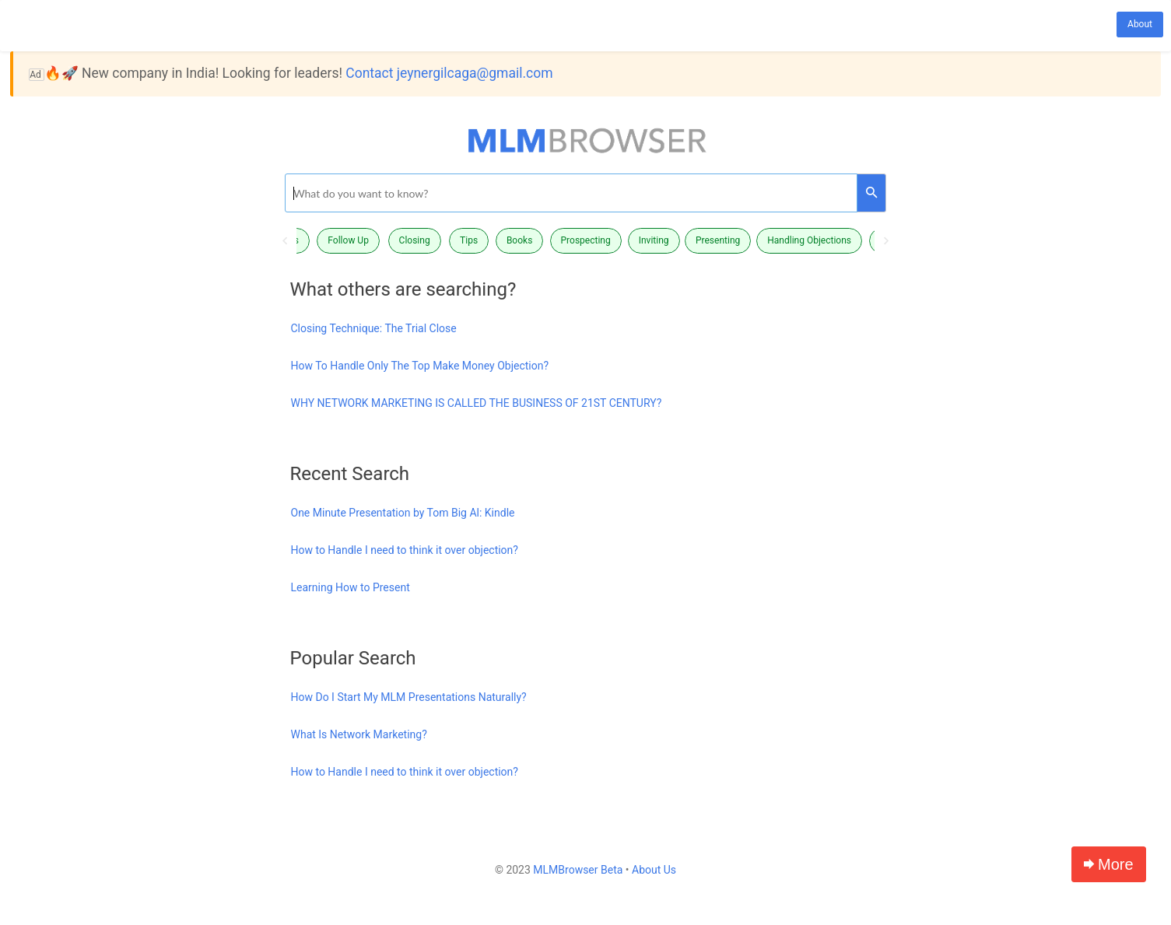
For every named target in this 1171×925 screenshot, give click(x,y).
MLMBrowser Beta (577, 870)
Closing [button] (414, 240)
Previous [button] (285, 241)
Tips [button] (469, 240)
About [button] (1139, 24)
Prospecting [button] (586, 240)
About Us (654, 870)
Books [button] (519, 240)
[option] (586, 241)
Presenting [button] (718, 240)
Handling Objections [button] (809, 240)
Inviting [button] (654, 240)
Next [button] (886, 241)
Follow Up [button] (348, 240)
